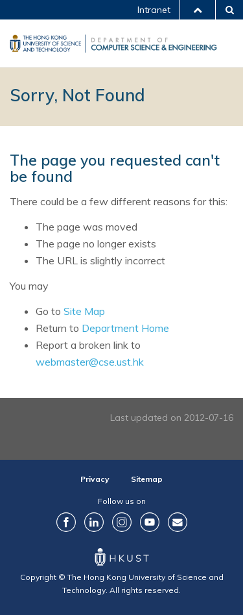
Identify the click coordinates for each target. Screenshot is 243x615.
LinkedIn (94, 522)
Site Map (84, 311)
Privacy (95, 479)
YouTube (149, 522)
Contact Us (177, 522)
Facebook (66, 522)
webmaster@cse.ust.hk (90, 361)
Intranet (153, 10)
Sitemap (147, 479)
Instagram (122, 522)
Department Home (125, 327)
